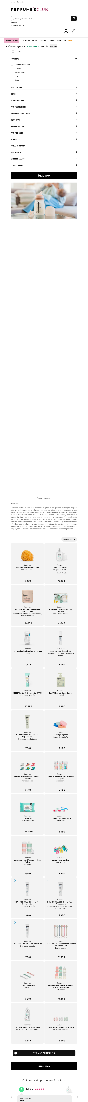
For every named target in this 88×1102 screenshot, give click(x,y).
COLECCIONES (44, 165)
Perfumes (25, 40)
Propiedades (44, 133)
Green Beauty (33, 46)
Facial (34, 40)
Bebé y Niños (18, 72)
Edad (44, 94)
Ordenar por (69, 539)
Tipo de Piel (44, 87)
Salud (15, 80)
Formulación (44, 100)
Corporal (43, 40)
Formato (44, 139)
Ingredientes (44, 126)
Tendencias (44, 152)
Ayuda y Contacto (17, 2)
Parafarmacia (10, 46)
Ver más (44, 46)
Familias (44, 59)
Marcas (53, 46)
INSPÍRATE (15, 22)
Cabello (52, 40)
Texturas (44, 120)
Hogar (15, 76)
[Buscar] (74, 18)
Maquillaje (61, 40)
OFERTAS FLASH (11, 40)
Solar (70, 40)
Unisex (16, 51)
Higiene (21, 46)
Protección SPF (44, 107)
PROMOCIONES (18, 25)
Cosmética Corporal (20, 64)
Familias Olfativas (44, 113)
